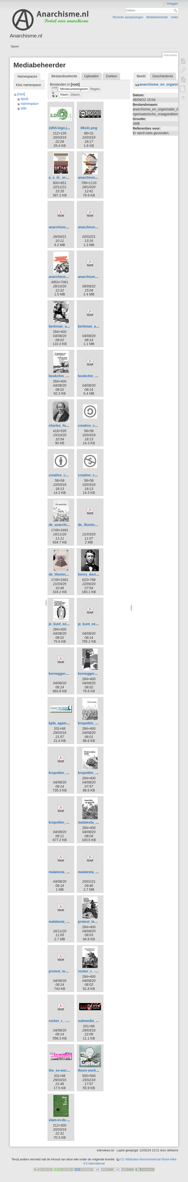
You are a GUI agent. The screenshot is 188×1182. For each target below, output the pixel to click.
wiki (23, 108)
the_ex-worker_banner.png (70, 1070)
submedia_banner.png (96, 1021)
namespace (29, 104)
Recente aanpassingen (128, 17)
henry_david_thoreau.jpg (98, 574)
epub (24, 99)
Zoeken (176, 10)
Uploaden (91, 76)
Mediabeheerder (157, 17)
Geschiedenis (162, 76)
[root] (21, 94)
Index (174, 17)
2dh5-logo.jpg (60, 128)
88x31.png (89, 128)
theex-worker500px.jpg (96, 1070)
